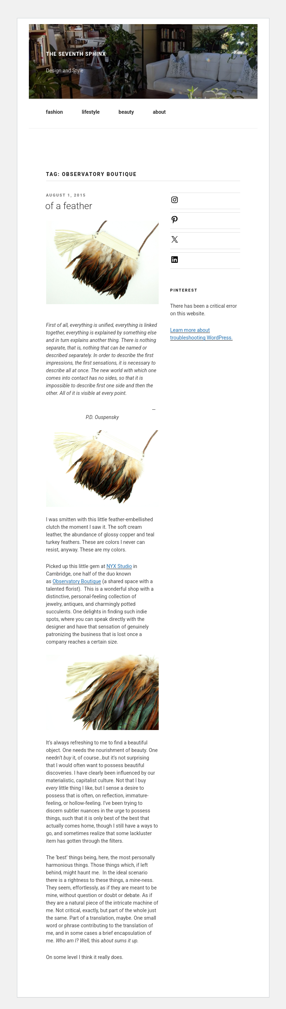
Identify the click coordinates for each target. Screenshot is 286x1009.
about (163, 112)
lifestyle (94, 112)
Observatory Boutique (77, 581)
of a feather (68, 206)
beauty (130, 112)
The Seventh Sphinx (76, 54)
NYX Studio (119, 566)
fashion (58, 112)
